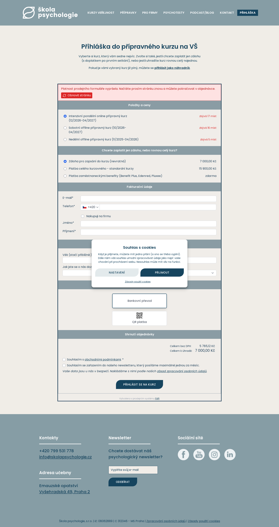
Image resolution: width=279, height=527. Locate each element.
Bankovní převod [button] (139, 301)
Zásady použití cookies (138, 281)
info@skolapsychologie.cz (65, 457)
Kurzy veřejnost (101, 13)
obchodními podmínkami (103, 359)
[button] (139, 318)
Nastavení (117, 272)
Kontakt (227, 13)
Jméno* (68, 223)
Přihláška (247, 13)
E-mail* (68, 198)
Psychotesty (173, 13)
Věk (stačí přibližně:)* (78, 255)
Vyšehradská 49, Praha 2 (64, 492)
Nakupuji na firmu (98, 216)
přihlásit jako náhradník (172, 68)
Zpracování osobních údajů (166, 521)
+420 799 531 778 (56, 451)
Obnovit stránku (77, 95)
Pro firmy (150, 13)
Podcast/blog (202, 13)
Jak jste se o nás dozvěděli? (82, 267)
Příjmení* (69, 231)
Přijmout (162, 272)
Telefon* (69, 206)
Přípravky (128, 13)
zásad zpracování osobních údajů (182, 371)
